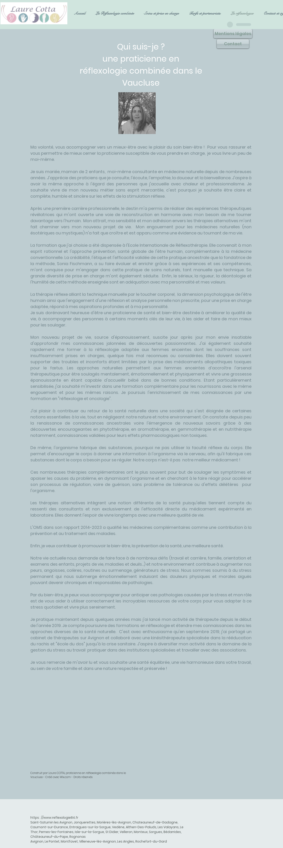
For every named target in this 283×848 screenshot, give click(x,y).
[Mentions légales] (233, 33)
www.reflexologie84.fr (60, 817)
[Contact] (233, 43)
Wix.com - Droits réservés (76, 777)
